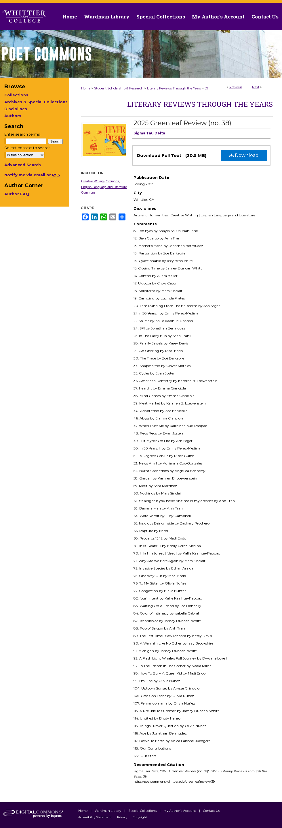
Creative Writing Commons (100, 181)
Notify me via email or (32, 175)
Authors (12, 115)
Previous (235, 87)
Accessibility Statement (95, 817)
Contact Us (265, 16)
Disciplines (15, 108)
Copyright (140, 817)
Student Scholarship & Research (118, 88)
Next (255, 87)
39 (206, 88)
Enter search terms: (22, 134)
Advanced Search (22, 164)
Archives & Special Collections (36, 102)
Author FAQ (16, 194)
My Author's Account (180, 811)
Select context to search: (28, 147)
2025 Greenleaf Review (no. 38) (182, 123)
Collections (16, 95)
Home (85, 88)
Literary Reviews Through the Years (174, 88)
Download (244, 155)
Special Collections (142, 811)
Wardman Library (108, 811)
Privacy (122, 817)
